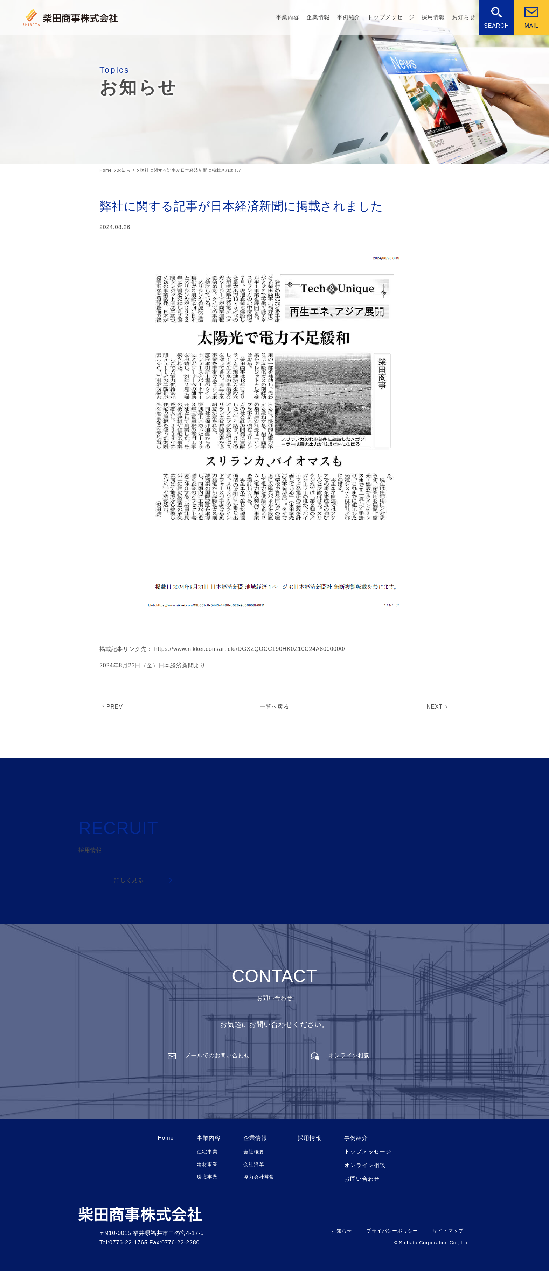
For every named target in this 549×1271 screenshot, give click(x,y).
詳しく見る (129, 880)
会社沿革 (253, 1164)
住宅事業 (207, 1151)
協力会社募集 (258, 1176)
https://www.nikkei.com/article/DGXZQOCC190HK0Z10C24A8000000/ (249, 649)
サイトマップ (448, 1230)
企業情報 (318, 17)
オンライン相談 (364, 1165)
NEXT (434, 707)
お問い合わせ (362, 1179)
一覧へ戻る (274, 707)
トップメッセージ (390, 17)
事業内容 (287, 17)
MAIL (531, 26)
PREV (114, 707)
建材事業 (207, 1164)
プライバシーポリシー (392, 1230)
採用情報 (433, 17)
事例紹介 (348, 17)
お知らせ (463, 17)
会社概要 (253, 1151)
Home (166, 1138)
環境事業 (207, 1176)
